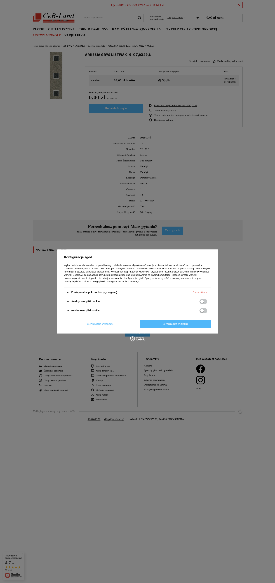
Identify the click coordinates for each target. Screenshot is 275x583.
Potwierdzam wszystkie (175, 324)
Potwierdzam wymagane (100, 324)
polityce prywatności (98, 271)
